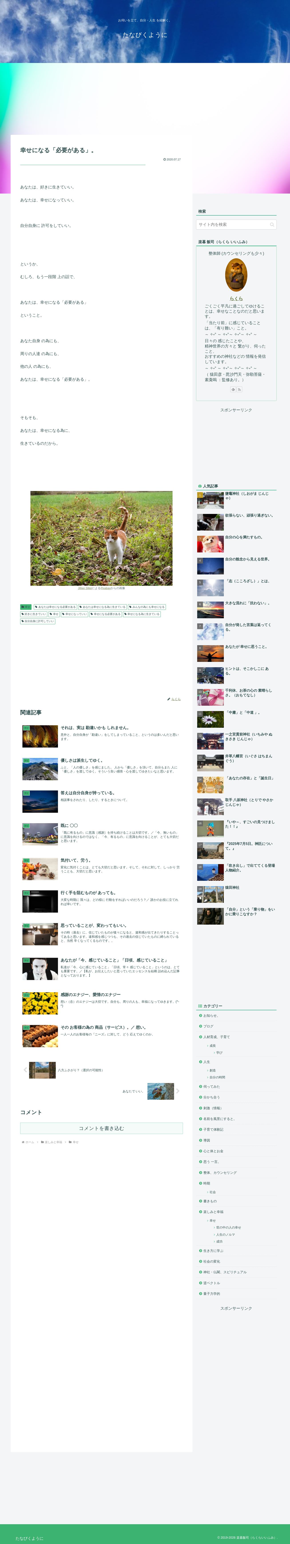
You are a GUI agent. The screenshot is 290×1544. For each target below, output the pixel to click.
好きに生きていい (34, 614)
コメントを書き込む (101, 1128)
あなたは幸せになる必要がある (55, 606)
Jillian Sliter (85, 588)
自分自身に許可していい (38, 621)
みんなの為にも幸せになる (147, 606)
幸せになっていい (74, 614)
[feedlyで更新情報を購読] (233, 389)
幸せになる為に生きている (142, 614)
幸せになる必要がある (106, 614)
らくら (236, 298)
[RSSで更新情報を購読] (239, 389)
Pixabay (106, 588)
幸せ (26, 606)
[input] (236, 225)
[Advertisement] (145, 98)
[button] (272, 224)
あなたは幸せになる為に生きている (102, 606)
